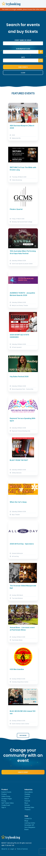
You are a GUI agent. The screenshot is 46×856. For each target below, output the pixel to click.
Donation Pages (6, 798)
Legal (12, 849)
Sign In (3, 807)
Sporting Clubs (29, 807)
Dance (27, 798)
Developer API (29, 825)
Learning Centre (30, 823)
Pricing (3, 801)
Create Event (23, 772)
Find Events (23, 67)
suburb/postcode (23, 49)
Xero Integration (30, 827)
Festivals (27, 801)
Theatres (27, 809)
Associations (29, 792)
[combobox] (23, 52)
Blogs (26, 821)
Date (23, 57)
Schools (27, 805)
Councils (27, 796)
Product (4, 794)
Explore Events (6, 792)
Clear (23, 73)
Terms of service (22, 849)
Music (26, 803)
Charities (27, 794)
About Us (4, 849)
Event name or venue (23, 40)
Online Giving (5, 796)
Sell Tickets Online (7, 803)
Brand (26, 829)
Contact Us (28, 818)
